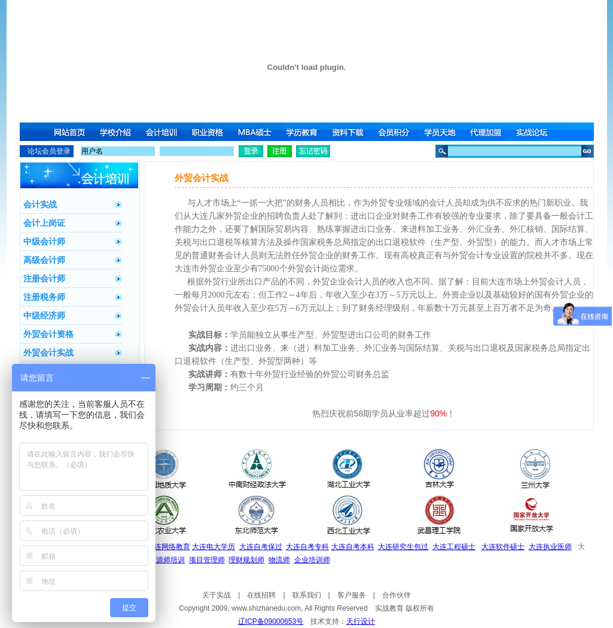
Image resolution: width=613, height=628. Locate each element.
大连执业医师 (550, 547)
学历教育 (303, 131)
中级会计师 (44, 241)
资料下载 (349, 131)
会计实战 (40, 204)
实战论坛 (536, 131)
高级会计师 (44, 260)
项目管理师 (207, 560)
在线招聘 (261, 595)
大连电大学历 (213, 547)
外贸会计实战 (48, 352)
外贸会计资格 (48, 334)
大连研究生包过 (403, 547)
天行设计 (360, 621)
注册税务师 (44, 297)
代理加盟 (489, 131)
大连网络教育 (168, 547)
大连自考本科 (352, 547)
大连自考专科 (307, 547)
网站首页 (69, 131)
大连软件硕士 (502, 547)
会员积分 (396, 131)
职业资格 (209, 131)
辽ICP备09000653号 (270, 621)
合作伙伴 (396, 595)
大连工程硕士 (453, 547)
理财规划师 (246, 560)
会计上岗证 (44, 223)
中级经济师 (44, 315)
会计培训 (163, 131)
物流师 (279, 560)
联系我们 (306, 595)
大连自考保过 (260, 547)
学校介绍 (116, 131)
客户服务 (351, 595)
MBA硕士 (256, 131)
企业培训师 (312, 560)
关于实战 (216, 595)
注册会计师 (44, 278)
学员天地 (442, 131)
